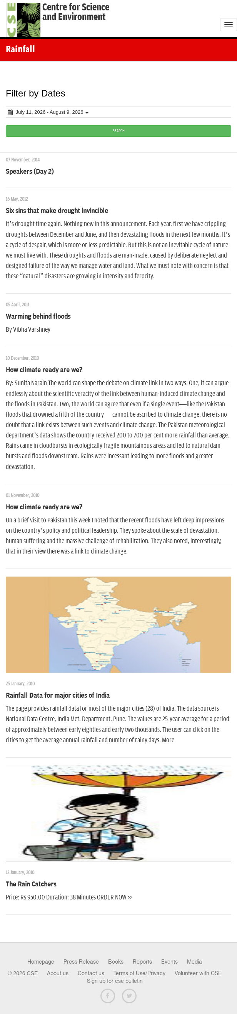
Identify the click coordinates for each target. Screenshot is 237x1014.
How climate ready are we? (44, 370)
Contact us (91, 973)
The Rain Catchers (31, 884)
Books (116, 962)
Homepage (40, 962)
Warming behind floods (38, 317)
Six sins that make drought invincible (57, 211)
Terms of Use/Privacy (139, 973)
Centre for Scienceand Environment (75, 12)
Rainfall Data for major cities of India (58, 696)
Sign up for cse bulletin (115, 981)
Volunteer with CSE (198, 973)
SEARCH (119, 130)
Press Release (81, 962)
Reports (142, 962)
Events (169, 962)
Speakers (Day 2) (30, 172)
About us (57, 973)
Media (194, 962)
